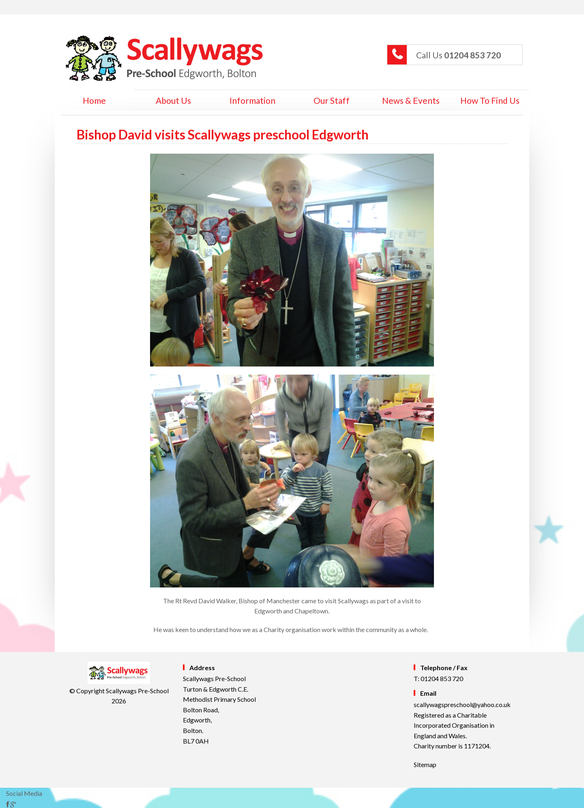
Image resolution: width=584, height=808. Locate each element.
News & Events (411, 100)
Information (252, 100)
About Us (173, 100)
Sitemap (425, 764)
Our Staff (331, 100)
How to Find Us (490, 100)
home (94, 100)
